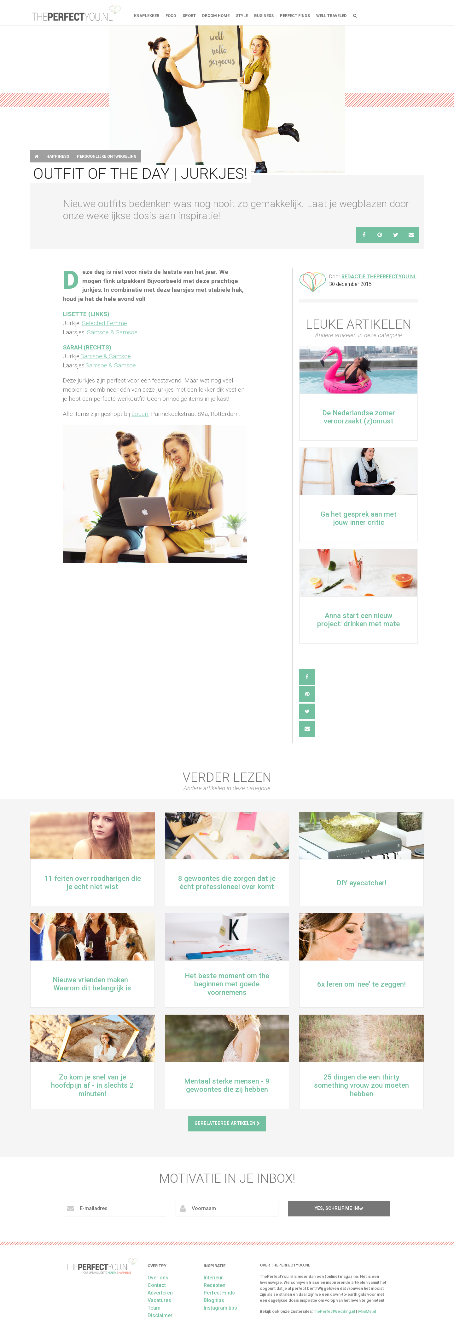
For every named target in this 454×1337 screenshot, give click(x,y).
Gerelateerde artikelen (227, 1123)
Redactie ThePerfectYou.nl (378, 277)
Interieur (213, 1278)
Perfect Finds (295, 15)
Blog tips (214, 1300)
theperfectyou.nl (75, 12)
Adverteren (160, 1293)
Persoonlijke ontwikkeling (107, 156)
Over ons (158, 1278)
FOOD (171, 15)
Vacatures (159, 1300)
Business (264, 15)
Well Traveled (331, 15)
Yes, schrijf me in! (339, 1208)
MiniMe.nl (367, 1311)
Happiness (57, 156)
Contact (157, 1285)
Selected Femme (104, 323)
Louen (139, 413)
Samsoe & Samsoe (112, 332)
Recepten (214, 1285)
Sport (189, 15)
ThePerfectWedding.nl (334, 1311)
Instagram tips (220, 1308)
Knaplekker (146, 15)
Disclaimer (160, 1315)
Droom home (216, 15)
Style (242, 15)
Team (154, 1308)
